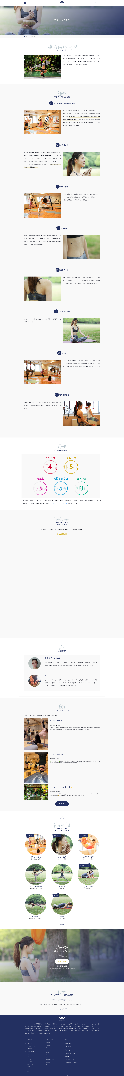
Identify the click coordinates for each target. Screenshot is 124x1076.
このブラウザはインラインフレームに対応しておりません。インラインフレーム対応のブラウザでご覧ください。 (62, 585)
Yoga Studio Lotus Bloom (59, 1075)
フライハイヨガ (29, 1054)
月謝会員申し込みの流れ (71, 1062)
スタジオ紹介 (68, 1043)
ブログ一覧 (67, 1050)
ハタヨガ (54, 503)
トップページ (28, 1039)
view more (62, 924)
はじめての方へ (29, 1043)
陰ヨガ (28, 1071)
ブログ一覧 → (62, 803)
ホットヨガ (29, 1056)
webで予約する (62, 961)
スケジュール (68, 1046)
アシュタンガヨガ (30, 1064)
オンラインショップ (70, 1053)
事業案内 (67, 1057)
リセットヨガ (29, 1061)
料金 (66, 1039)
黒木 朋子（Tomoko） (50, 1059)
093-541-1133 (62, 966)
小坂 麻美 (48, 1042)
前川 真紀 (48, 1062)
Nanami (47, 1052)
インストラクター (49, 1039)
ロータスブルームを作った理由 (71, 1059)
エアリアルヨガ (63, 503)
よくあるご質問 (29, 1048)
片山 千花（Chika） (49, 1045)
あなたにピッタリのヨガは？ (32, 1046)
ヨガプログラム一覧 (30, 1051)
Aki (46, 1054)
